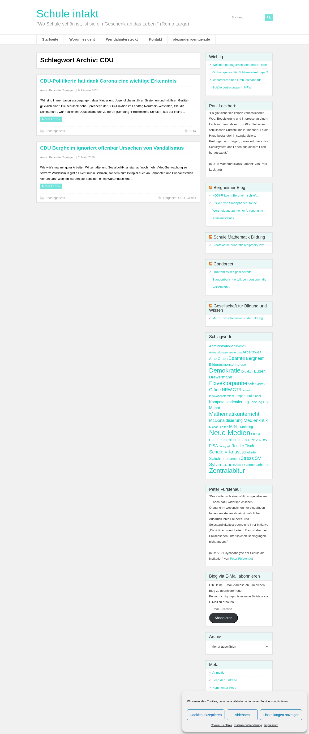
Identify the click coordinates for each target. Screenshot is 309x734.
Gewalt (191, 198)
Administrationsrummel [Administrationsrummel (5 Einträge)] (227, 346)
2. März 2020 (86, 157)
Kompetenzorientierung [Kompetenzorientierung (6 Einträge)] (229, 402)
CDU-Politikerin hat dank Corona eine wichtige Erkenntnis (108, 81)
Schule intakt (67, 14)
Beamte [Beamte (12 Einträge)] (236, 358)
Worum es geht (82, 39)
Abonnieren (223, 618)
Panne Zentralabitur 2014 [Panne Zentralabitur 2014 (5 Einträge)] (229, 440)
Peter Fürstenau (241, 558)
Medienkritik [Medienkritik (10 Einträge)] (256, 420)
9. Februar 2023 (88, 90)
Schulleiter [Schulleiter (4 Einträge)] (249, 452)
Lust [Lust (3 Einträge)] (266, 402)
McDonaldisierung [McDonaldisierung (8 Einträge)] (226, 420)
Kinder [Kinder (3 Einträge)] (257, 396)
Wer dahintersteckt (122, 39)
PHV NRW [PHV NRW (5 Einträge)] (258, 440)
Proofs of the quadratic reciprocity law (238, 245)
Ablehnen (242, 715)
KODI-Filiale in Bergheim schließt (235, 195)
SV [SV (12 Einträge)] (258, 458)
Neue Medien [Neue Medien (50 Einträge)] (229, 432)
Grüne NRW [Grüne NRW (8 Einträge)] (220, 389)
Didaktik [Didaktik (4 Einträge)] (247, 371)
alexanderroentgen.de (191, 39)
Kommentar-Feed (224, 687)
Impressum (271, 725)
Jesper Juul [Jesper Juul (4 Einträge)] (243, 396)
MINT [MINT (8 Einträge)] (234, 426)
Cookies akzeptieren (206, 715)
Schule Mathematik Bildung (239, 237)
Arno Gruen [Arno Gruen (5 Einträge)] (218, 359)
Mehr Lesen (51, 119)
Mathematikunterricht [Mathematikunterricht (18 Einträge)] (234, 414)
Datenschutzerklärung (248, 725)
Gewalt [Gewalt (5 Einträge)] (260, 384)
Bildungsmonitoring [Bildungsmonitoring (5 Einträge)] (224, 364)
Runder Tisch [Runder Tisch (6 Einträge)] (243, 446)
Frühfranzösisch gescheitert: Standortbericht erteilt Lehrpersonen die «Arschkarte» (239, 279)
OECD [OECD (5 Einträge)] (256, 434)
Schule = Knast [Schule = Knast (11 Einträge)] (225, 451)
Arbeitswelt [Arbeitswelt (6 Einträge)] (252, 352)
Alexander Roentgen (61, 90)
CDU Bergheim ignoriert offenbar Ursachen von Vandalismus (112, 148)
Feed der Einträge (224, 680)
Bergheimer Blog (229, 187)
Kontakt (155, 39)
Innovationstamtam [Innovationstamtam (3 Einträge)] (221, 396)
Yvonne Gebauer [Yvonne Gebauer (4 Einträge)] (256, 465)
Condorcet (223, 264)
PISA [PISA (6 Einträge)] (213, 446)
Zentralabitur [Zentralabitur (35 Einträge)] (227, 470)
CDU (192, 131)
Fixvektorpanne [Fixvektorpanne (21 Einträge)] (228, 383)
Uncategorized (55, 131)
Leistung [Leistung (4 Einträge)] (256, 402)
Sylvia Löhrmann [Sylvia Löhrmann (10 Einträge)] (226, 464)
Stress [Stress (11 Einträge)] (247, 458)
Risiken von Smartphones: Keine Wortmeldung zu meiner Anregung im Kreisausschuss (237, 210)
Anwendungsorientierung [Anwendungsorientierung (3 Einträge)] (225, 352)
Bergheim (169, 198)
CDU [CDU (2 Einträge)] (243, 364)
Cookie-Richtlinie (221, 725)
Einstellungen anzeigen (281, 715)
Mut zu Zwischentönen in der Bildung (237, 318)
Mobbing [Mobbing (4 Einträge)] (246, 427)
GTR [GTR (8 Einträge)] (237, 389)
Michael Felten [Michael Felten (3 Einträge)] (218, 427)
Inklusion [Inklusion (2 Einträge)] (247, 390)
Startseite (50, 39)
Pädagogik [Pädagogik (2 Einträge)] (225, 446)
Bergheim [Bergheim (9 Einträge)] (255, 358)
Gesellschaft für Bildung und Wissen (238, 308)
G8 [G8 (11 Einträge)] (251, 383)
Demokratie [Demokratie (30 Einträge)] (224, 370)
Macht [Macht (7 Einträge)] (214, 408)
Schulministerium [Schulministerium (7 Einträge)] (224, 458)
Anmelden (219, 672)
